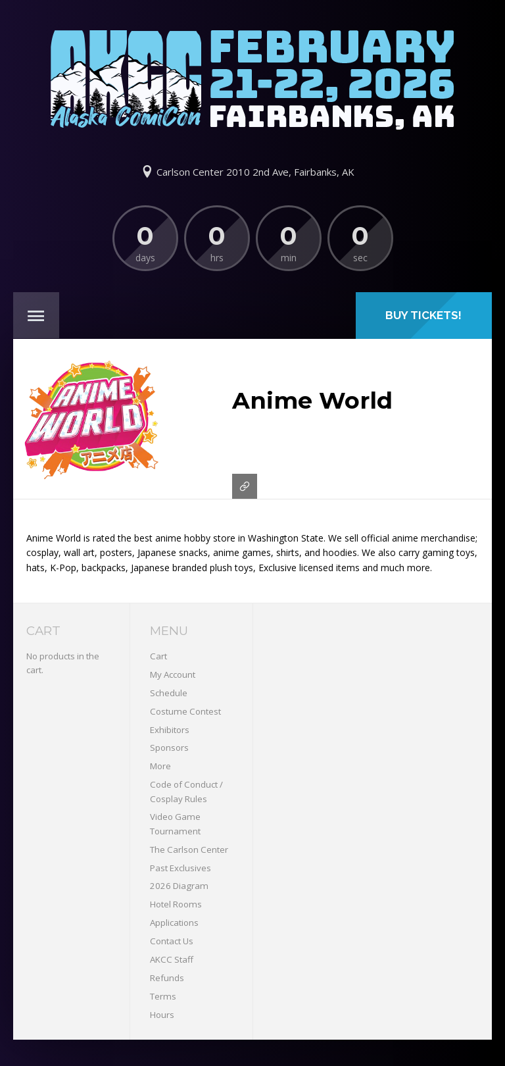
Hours (162, 1015)
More (160, 766)
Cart (158, 656)
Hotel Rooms (176, 904)
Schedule (168, 693)
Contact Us (171, 941)
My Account (172, 674)
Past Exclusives (180, 868)
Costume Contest (185, 711)
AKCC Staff (171, 959)
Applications (174, 922)
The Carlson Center (189, 849)
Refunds (167, 978)
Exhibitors (169, 730)
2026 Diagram (179, 886)
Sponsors (169, 747)
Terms (163, 996)
